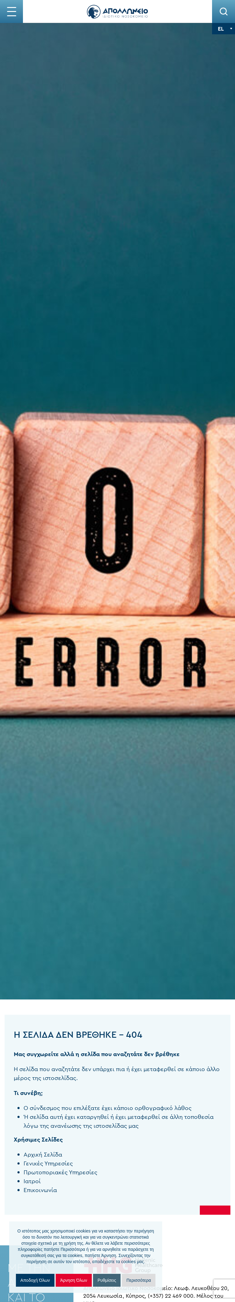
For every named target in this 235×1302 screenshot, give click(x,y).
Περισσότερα (138, 1280)
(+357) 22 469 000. (184, 1296)
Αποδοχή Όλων (35, 1280)
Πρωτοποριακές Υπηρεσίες (51, 1172)
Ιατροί (23, 1181)
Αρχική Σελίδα (34, 1154)
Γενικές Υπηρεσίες (39, 1163)
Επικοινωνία (31, 1190)
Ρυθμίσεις (107, 1280)
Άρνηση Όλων (73, 1280)
